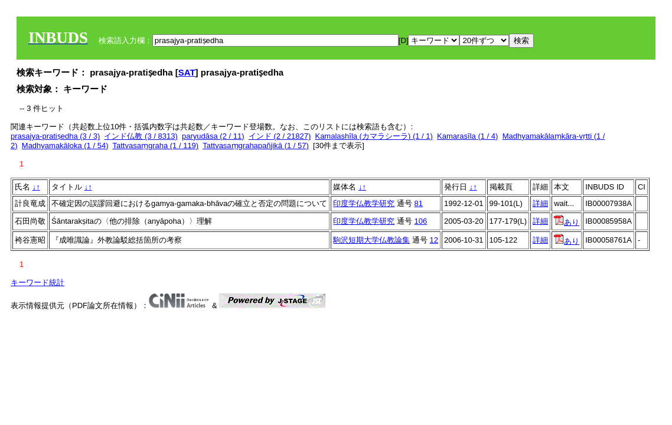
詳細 (540, 203)
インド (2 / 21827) (280, 136)
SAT (186, 72)
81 (419, 203)
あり (566, 222)
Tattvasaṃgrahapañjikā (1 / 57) (256, 145)
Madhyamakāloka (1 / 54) (65, 145)
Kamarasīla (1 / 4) (467, 136)
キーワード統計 (37, 282)
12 (434, 240)
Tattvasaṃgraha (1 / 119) (155, 145)
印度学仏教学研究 (363, 203)
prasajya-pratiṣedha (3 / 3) (55, 136)
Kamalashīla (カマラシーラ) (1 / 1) (373, 136)
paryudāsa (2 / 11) (213, 136)
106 (421, 221)
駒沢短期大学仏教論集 (371, 240)
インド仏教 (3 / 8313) (140, 136)
